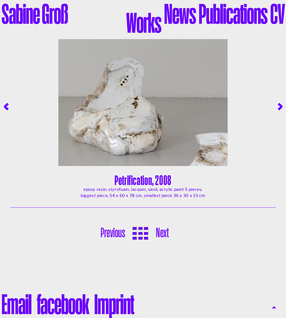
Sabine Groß (34, 13)
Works (143, 23)
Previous (113, 232)
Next (162, 232)
